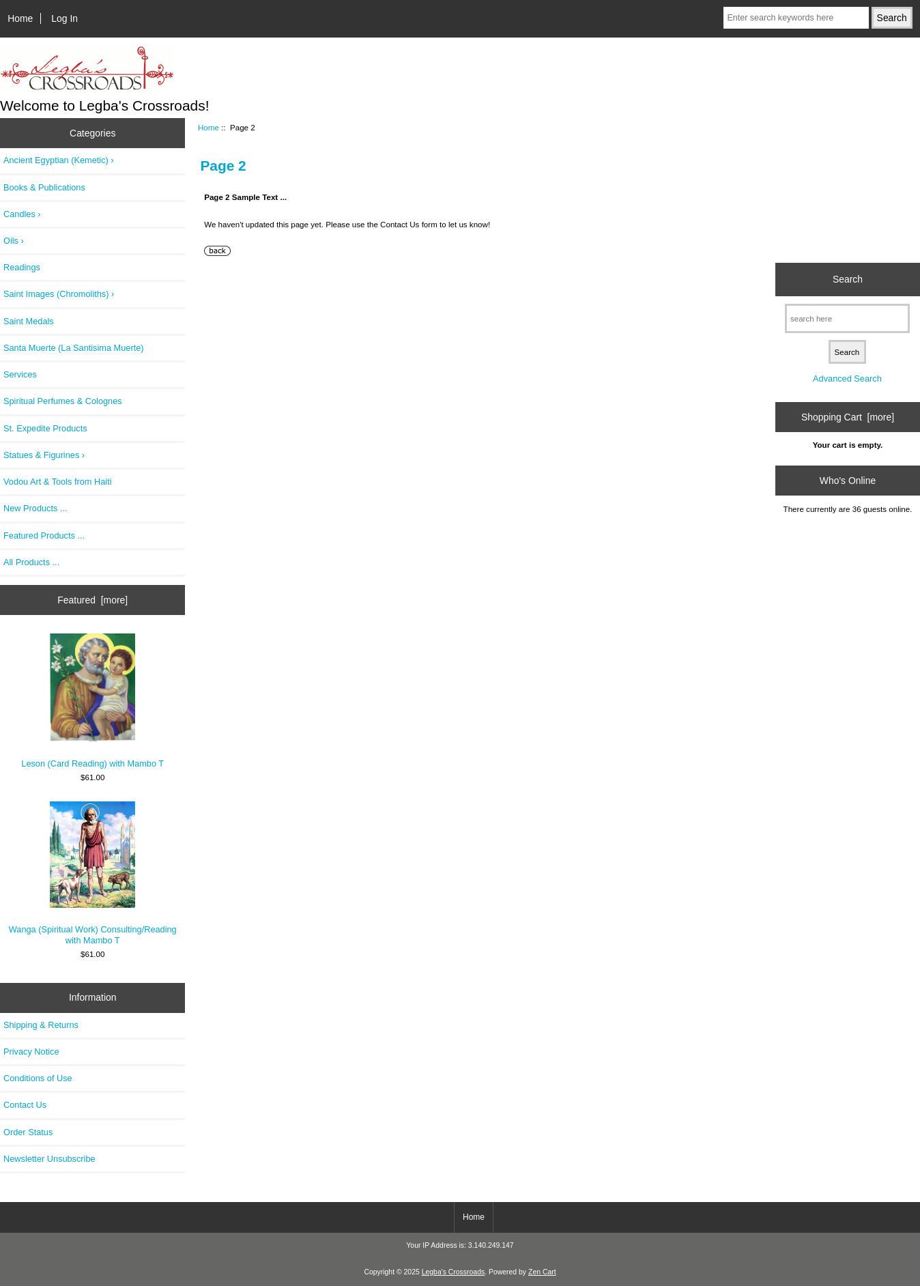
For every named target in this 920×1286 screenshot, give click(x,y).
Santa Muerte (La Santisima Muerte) (73, 348)
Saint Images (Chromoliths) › (58, 294)
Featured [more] (92, 600)
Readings (21, 267)
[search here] (847, 318)
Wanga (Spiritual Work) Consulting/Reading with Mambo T (93, 873)
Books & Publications (44, 187)
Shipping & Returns (40, 1025)
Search (848, 279)
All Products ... (31, 562)
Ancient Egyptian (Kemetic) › (58, 160)
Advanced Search (847, 378)
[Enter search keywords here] (795, 18)
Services (20, 374)
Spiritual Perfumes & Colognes (62, 401)
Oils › (13, 240)
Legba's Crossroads (453, 1272)
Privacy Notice (31, 1051)
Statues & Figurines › (44, 455)
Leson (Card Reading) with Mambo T (92, 701)
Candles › (22, 214)
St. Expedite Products (45, 428)
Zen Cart (542, 1272)
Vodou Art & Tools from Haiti (57, 481)
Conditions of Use (37, 1078)
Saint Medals (28, 321)
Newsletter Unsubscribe (49, 1159)
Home (20, 18)
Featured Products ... (44, 535)
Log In (64, 18)
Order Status (28, 1132)
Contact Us (24, 1105)
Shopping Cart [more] (847, 417)
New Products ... (35, 508)
